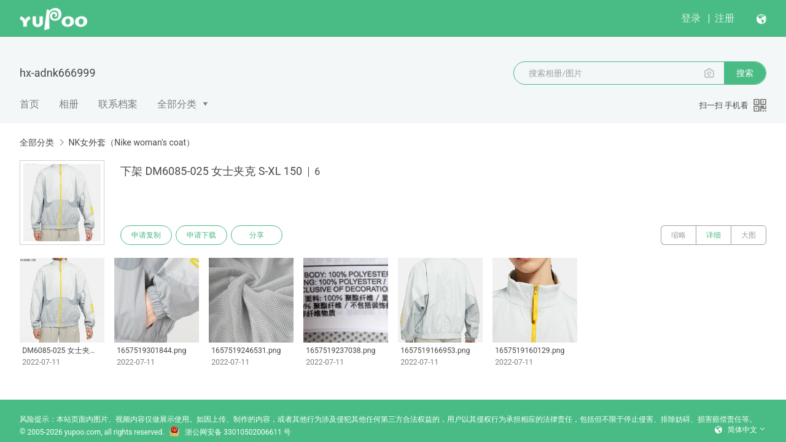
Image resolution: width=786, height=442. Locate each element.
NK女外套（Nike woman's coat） (131, 142)
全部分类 (176, 104)
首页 (29, 104)
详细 (713, 235)
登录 (691, 18)
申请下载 (201, 235)
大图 (748, 235)
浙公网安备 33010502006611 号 (229, 432)
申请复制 (146, 235)
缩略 (678, 235)
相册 (69, 104)
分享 (256, 235)
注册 (724, 18)
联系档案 (118, 104)
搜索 (744, 73)
